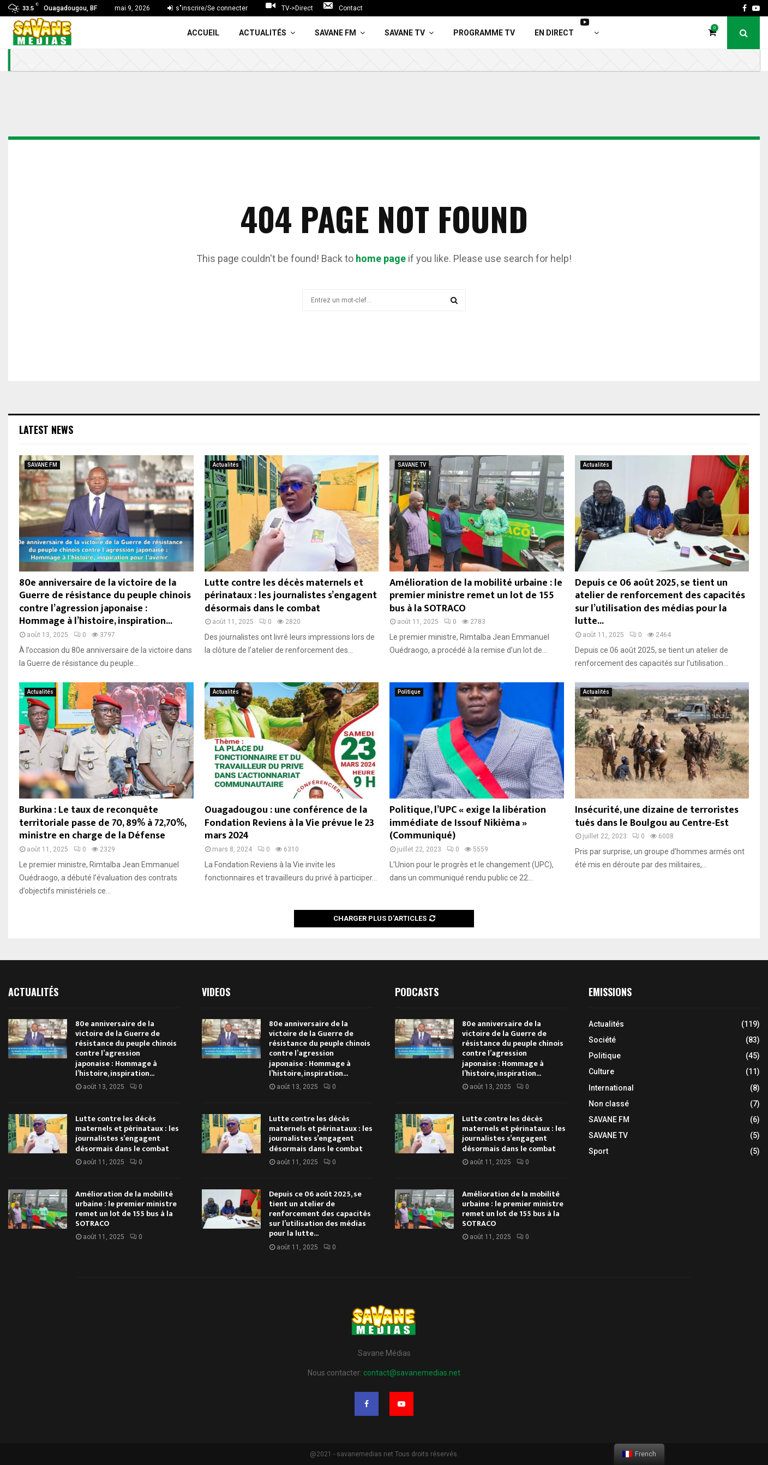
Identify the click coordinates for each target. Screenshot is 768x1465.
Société (602, 1039)
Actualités (262, 32)
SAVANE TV (405, 32)
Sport (598, 1151)
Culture (601, 1071)
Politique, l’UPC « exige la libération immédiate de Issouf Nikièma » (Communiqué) (467, 823)
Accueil (203, 32)
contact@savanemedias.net (411, 1372)
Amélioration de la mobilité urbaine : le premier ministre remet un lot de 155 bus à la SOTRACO (475, 596)
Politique (409, 692)
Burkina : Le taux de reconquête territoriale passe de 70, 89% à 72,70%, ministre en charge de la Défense (102, 823)
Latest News (46, 429)
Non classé (609, 1103)
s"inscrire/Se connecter (207, 8)
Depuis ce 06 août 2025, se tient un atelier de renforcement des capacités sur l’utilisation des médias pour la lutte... (660, 602)
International (611, 1087)
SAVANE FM (335, 32)
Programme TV (484, 32)
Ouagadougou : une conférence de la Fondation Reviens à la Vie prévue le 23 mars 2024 (289, 823)
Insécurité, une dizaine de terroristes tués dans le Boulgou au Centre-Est (657, 816)
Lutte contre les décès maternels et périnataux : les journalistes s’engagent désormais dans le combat (291, 596)
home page (381, 258)
